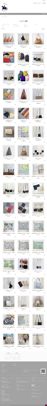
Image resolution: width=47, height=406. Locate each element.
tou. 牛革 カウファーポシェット (38, 270)
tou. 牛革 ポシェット (9, 195)
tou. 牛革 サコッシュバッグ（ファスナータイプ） (38, 326)
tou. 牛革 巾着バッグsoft (9, 120)
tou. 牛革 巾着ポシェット (38, 120)
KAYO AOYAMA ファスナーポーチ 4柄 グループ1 (23, 176)
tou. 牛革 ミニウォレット (9, 138)
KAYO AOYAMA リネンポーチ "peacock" (23, 252)
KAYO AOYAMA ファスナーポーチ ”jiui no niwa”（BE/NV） (38, 196)
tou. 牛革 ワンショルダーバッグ (38, 45)
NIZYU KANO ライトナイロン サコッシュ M (38, 214)
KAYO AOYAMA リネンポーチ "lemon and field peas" (9, 233)
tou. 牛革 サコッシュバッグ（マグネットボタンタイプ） (38, 101)
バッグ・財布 (5, 16)
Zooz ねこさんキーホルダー (23, 270)
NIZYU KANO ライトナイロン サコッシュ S (9, 82)
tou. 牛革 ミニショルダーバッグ (23, 195)
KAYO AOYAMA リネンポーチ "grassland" (9, 252)
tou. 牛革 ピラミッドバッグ (23, 45)
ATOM (3, 368)
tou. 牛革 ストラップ (23, 120)
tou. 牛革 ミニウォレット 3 (9, 214)
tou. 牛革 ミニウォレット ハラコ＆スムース (38, 82)
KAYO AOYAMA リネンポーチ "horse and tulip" (9, 271)
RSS (2, 368)
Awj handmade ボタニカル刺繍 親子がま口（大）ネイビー (9, 327)
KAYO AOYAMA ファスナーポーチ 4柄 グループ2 (23, 139)
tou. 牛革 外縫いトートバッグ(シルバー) (8, 308)
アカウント (45, 0)
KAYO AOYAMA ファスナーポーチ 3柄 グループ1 (23, 327)
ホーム (2, 16)
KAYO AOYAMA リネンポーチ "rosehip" (38, 252)
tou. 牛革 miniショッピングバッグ (8, 45)
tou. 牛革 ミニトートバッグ (8, 176)
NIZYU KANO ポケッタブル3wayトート (23, 82)
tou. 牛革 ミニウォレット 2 (23, 214)
